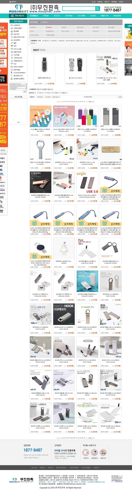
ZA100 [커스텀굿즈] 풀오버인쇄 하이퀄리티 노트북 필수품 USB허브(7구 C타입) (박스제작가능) (110, 230)
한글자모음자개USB (44, 78)
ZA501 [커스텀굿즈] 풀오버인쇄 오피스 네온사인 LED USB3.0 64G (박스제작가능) (40, 263)
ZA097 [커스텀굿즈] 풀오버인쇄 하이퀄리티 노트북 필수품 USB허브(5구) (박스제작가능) (40, 230)
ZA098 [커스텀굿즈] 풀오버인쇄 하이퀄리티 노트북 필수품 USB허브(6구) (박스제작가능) (64, 230)
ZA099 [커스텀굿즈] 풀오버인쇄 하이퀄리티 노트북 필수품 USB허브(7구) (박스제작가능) (87, 230)
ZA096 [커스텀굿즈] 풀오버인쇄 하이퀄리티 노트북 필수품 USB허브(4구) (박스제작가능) (110, 197)
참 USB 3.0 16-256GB (75, 78)
